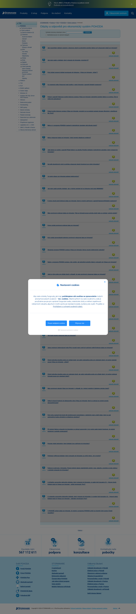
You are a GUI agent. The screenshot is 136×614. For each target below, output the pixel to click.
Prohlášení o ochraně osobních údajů (68, 306)
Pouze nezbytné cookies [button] (56, 323)
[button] (68, 330)
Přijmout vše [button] (79, 323)
